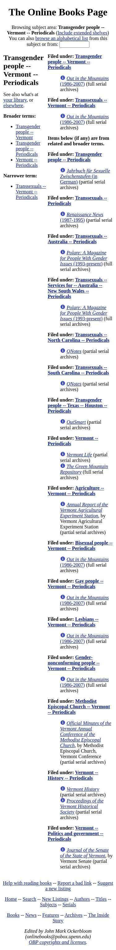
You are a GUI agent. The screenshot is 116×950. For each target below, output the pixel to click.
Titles (101, 899)
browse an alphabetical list (61, 38)
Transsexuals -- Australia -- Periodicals (77, 238)
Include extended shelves (82, 32)
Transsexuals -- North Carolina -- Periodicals (78, 337)
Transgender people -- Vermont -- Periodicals (75, 62)
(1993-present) (83, 258)
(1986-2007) (84, 81)
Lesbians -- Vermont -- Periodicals (73, 621)
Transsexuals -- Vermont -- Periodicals (31, 192)
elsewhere (13, 105)
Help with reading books (27, 883)
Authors (82, 899)
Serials (69, 904)
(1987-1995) (81, 217)
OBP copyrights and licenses (57, 942)
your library (15, 100)
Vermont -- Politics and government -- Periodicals (75, 833)
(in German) (85, 176)
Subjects (48, 904)
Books (13, 915)
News (31, 915)
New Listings (55, 899)
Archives (74, 915)
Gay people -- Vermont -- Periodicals (75, 583)
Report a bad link (75, 883)
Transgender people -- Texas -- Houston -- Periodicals (77, 405)
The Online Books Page (58, 12)
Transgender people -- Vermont (28, 132)
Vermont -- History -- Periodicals (73, 775)
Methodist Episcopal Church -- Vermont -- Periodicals (79, 706)
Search (29, 899)
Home (11, 899)
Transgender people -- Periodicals (28, 148)
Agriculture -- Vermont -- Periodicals (76, 490)
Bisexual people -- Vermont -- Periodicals (80, 545)
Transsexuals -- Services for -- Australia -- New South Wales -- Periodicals (77, 288)
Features (50, 915)
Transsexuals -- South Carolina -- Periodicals (78, 370)
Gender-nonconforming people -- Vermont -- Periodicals (74, 663)
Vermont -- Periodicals (27, 162)
